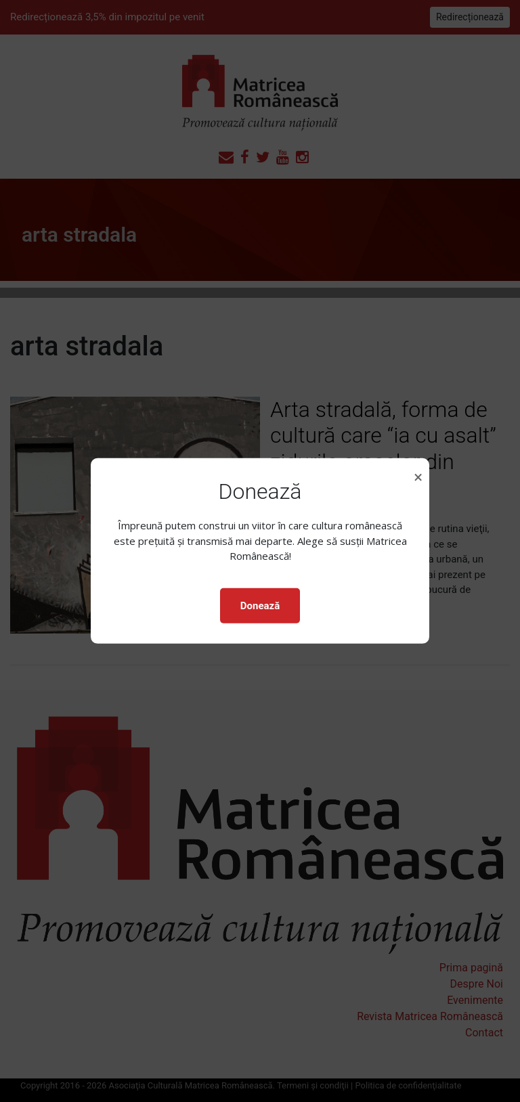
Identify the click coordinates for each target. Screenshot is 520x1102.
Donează (260, 606)
